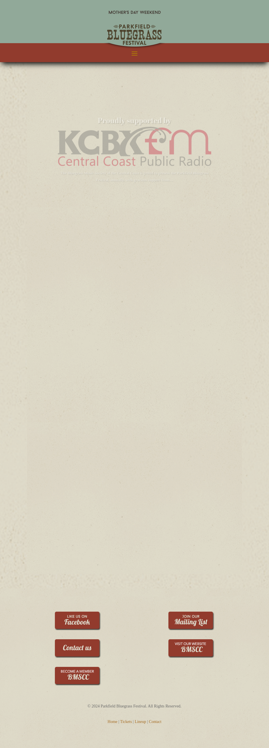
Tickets (126, 722)
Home (112, 722)
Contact (155, 722)
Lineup (140, 722)
